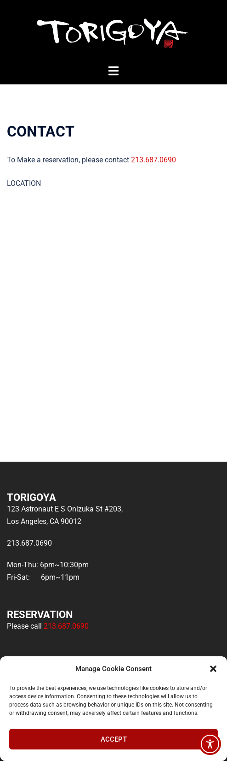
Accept (114, 739)
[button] (213, 668)
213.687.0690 (153, 159)
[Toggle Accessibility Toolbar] (210, 744)
